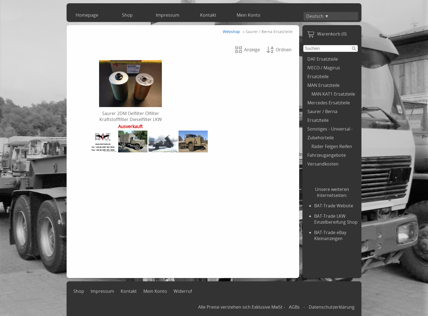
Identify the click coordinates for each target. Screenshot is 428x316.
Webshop (231, 31)
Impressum (167, 15)
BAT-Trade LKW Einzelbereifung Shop (336, 219)
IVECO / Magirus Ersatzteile (323, 72)
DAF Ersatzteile (322, 59)
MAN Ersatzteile (323, 85)
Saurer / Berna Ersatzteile (322, 115)
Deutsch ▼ (317, 16)
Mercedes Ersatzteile (328, 103)
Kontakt (208, 15)
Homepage (87, 15)
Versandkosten (322, 164)
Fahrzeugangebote (326, 155)
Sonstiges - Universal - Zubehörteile (330, 133)
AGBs (294, 307)
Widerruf (183, 291)
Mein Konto (248, 15)
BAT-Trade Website (333, 206)
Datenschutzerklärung (332, 307)
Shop (127, 15)
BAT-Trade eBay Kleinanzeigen (330, 235)
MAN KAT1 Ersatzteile (333, 94)
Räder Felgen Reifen (331, 146)
